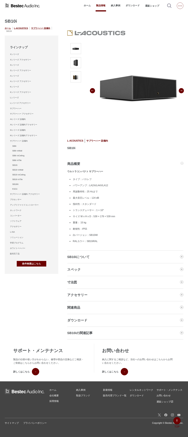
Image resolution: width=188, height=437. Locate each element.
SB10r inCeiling (18, 175)
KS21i (14, 189)
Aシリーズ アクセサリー (20, 81)
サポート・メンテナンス (169, 390)
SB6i (14, 146)
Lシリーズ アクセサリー (20, 103)
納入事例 (115, 5)
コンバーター (15, 216)
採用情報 (54, 401)
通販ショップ (153, 5)
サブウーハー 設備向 (40, 28)
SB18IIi (15, 184)
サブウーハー (15, 108)
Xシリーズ (14, 54)
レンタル (141, 390)
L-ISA (12, 232)
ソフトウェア (15, 221)
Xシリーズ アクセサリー (20, 60)
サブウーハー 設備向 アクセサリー (25, 194)
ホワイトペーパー (17, 248)
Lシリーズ (14, 97)
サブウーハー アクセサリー (21, 114)
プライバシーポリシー (35, 423)
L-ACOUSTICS (21, 28)
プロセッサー (15, 199)
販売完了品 (15, 254)
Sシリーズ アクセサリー (20, 70)
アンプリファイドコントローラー (24, 205)
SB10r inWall (17, 170)
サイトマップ (12, 423)
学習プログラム (16, 243)
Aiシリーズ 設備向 (18, 119)
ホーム (87, 5)
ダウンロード (133, 5)
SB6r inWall (17, 151)
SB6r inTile (16, 160)
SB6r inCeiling (18, 155)
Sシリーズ (14, 65)
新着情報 (107, 390)
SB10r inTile (17, 179)
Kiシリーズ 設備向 (18, 130)
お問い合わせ (164, 395)
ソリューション (16, 237)
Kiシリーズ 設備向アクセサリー (23, 135)
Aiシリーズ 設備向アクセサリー (23, 124)
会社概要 (54, 395)
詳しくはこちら (26, 371)
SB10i (14, 165)
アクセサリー (15, 226)
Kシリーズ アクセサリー (20, 92)
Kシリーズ (14, 87)
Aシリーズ (14, 76)
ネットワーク (15, 210)
